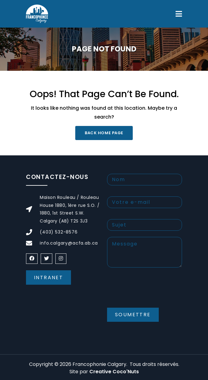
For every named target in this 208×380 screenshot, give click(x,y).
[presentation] (153, 293)
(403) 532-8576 (59, 232)
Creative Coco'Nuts (114, 371)
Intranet (48, 277)
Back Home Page (104, 133)
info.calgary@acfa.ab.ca (69, 243)
